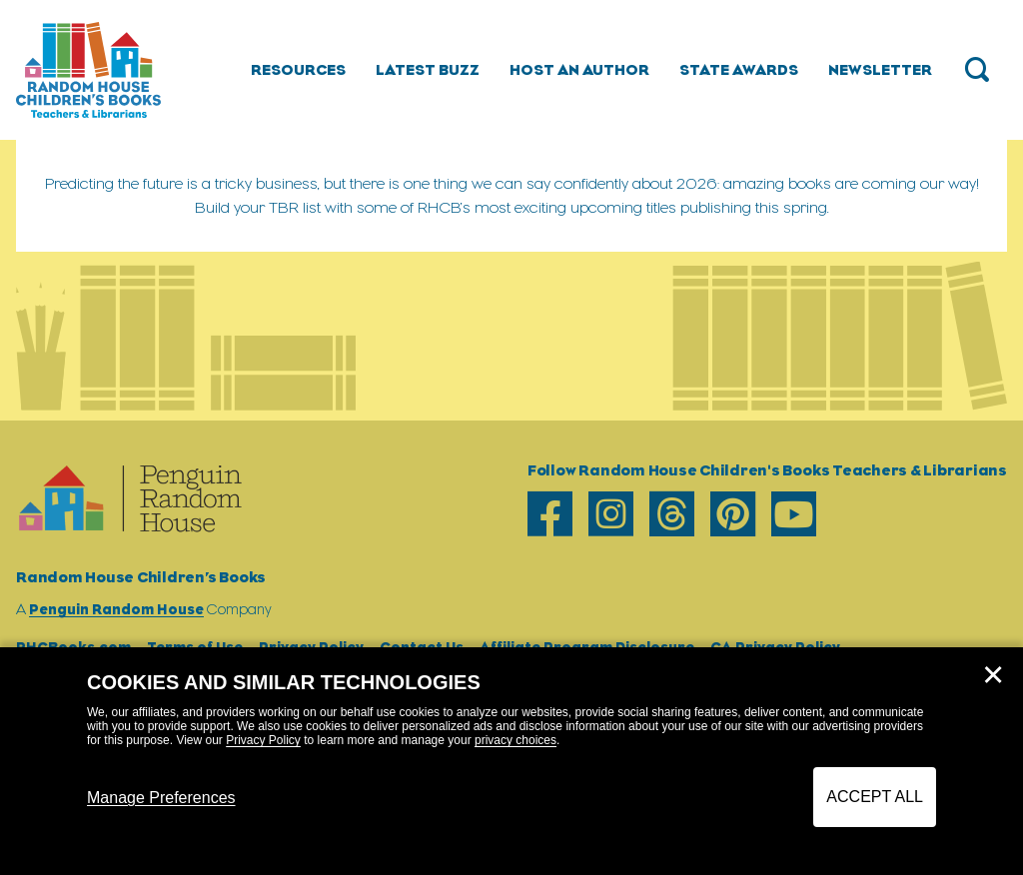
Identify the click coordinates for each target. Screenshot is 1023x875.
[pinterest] (732, 513)
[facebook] (549, 513)
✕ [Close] (993, 675)
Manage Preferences (161, 797)
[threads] (671, 513)
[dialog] (511, 761)
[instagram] (610, 513)
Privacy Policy (263, 740)
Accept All (874, 796)
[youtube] (793, 513)
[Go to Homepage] (88, 70)
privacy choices (515, 740)
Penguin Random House (116, 608)
